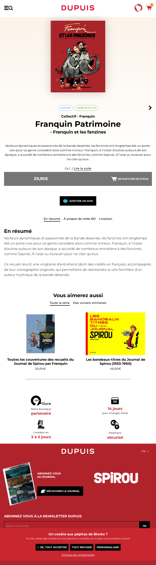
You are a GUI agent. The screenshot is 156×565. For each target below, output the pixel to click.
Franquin (87, 116)
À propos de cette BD (80, 218)
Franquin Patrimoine (78, 124)
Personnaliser (108, 547)
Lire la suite (82, 168)
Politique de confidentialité (78, 554)
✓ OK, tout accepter (52, 547)
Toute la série (60, 303)
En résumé (52, 218)
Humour (65, 108)
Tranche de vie (86, 108)
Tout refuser (82, 547)
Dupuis (78, 8)
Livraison (105, 218)
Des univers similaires (89, 303)
